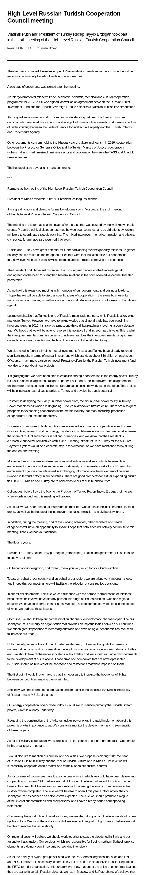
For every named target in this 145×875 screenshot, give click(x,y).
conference (64, 168)
